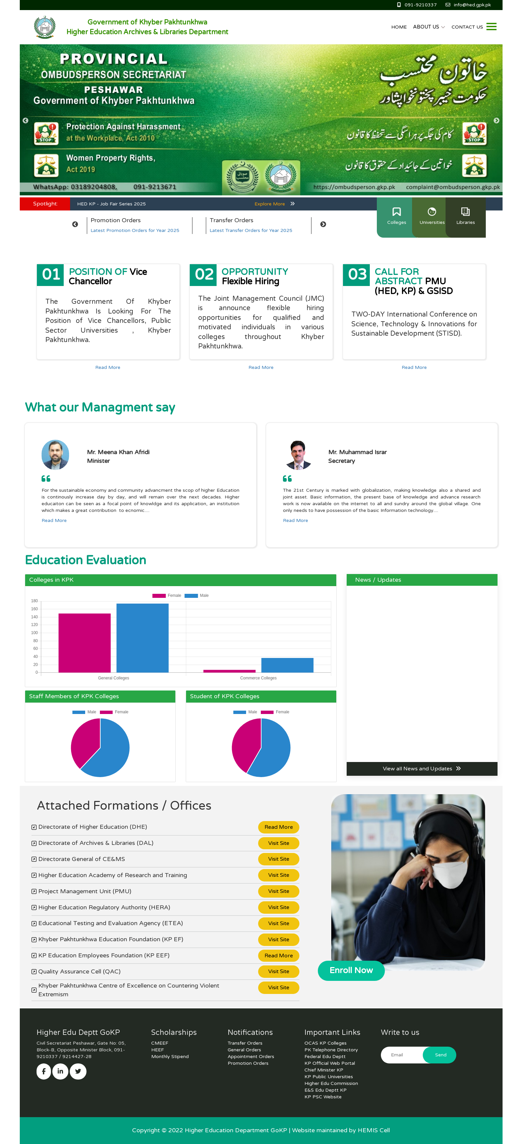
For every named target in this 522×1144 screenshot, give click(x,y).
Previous (26, 120)
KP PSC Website (323, 1097)
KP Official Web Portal (329, 1063)
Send (441, 1055)
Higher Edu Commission (331, 1083)
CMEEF (159, 1043)
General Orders (244, 1050)
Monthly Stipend (170, 1056)
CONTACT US (467, 27)
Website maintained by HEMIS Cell (341, 1130)
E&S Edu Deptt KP (325, 1090)
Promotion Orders (248, 1063)
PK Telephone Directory (331, 1050)
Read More (107, 367)
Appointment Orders (251, 1056)
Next (497, 120)
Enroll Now (351, 970)
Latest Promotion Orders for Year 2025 (135, 230)
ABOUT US (429, 27)
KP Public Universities (328, 1077)
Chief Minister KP (323, 1070)
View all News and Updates (422, 768)
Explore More (274, 204)
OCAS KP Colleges (325, 1043)
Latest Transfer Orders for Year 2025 (251, 230)
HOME (399, 27)
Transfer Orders (245, 1043)
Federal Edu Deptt (325, 1056)
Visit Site (278, 843)
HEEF (157, 1050)
